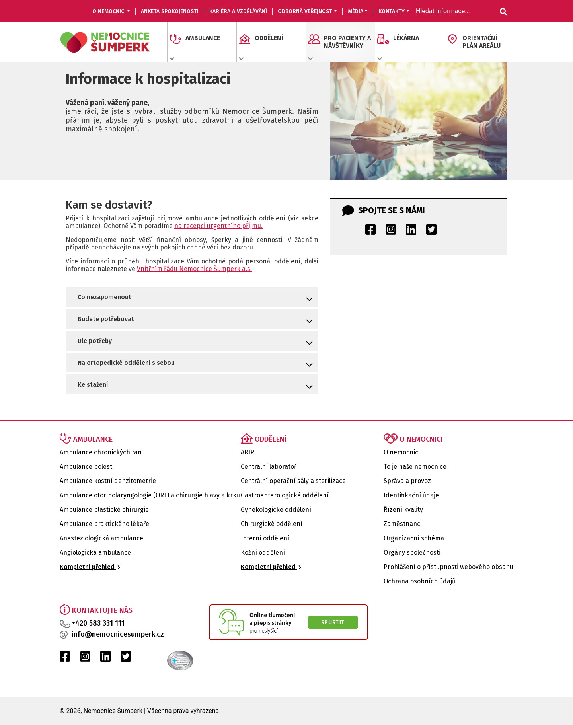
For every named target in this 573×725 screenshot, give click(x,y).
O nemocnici (402, 452)
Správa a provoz (407, 481)
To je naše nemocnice (415, 466)
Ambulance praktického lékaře (104, 524)
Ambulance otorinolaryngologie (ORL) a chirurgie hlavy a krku (150, 495)
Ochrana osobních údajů (420, 581)
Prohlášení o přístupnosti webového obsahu (448, 567)
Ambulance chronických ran (101, 452)
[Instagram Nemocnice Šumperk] (391, 232)
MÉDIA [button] (355, 11)
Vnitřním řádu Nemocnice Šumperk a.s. (194, 269)
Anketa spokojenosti (170, 11)
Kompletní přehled (90, 567)
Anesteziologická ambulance (101, 538)
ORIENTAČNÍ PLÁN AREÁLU (481, 41)
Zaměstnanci (403, 524)
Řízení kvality (403, 509)
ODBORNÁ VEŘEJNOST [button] (305, 11)
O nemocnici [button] (109, 11)
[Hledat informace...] (502, 12)
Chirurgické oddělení (271, 524)
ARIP (247, 452)
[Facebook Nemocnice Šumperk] (370, 232)
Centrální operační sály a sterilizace (293, 481)
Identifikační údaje (411, 495)
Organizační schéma (414, 538)
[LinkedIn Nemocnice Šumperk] (411, 232)
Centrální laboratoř (268, 466)
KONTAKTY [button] (391, 11)
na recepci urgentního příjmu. (218, 226)
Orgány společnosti (412, 552)
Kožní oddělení (263, 552)
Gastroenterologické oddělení (285, 495)
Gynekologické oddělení (276, 509)
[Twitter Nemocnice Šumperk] (431, 232)
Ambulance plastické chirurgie (104, 509)
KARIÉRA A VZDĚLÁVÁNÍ (238, 11)
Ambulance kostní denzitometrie (108, 481)
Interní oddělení (265, 538)
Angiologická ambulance (95, 552)
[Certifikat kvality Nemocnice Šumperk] (167, 660)
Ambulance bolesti (87, 466)
